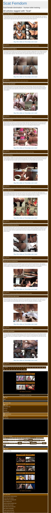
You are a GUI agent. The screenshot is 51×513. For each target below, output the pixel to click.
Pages (5, 397)
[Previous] (6, 367)
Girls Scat (5, 408)
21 (11, 369)
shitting (17, 117)
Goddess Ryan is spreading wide (10, 499)
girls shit (30, 117)
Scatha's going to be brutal (9, 510)
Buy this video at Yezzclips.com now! (25, 42)
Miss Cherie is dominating (8, 508)
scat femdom (37, 440)
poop (11, 117)
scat (8, 117)
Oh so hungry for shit (8, 501)
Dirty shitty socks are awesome (9, 506)
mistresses (27, 117)
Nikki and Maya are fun (8, 120)
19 (6, 369)
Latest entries (7, 494)
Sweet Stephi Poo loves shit (9, 511)
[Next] (25, 369)
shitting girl (39, 443)
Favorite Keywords (8, 436)
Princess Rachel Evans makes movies (11, 296)
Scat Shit (5, 410)
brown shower (31, 222)
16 (42, 367)
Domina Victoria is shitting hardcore (10, 496)
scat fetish (30, 258)
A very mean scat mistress (9, 498)
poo (17, 440)
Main (5, 399)
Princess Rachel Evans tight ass (10, 48)
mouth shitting (31, 152)
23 (16, 369)
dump (24, 117)
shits (28, 443)
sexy (16, 443)
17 (44, 367)
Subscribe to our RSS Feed (25, 395)
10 (27, 367)
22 (14, 369)
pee (14, 440)
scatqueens (12, 443)
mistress (26, 187)
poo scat (14, 117)
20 (9, 369)
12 (32, 367)
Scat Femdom (15, 3)
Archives (6, 448)
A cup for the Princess (8, 155)
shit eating (24, 443)
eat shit (30, 187)
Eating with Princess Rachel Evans (11, 261)
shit (9, 117)
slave (19, 117)
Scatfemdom (6, 417)
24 (19, 369)
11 (30, 367)
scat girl (26, 328)
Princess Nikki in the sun (9, 13)
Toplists (6, 416)
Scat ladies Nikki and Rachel (9, 83)
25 (21, 369)
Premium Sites (7, 402)
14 (37, 367)
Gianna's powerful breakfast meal (10, 503)
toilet (4, 445)
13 (35, 367)
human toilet (33, 437)
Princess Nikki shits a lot (9, 190)
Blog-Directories (7, 414)
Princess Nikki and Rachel (9, 331)
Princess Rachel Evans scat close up (11, 225)
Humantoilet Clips (7, 406)
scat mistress (6, 443)
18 (4, 369)
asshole (21, 117)
